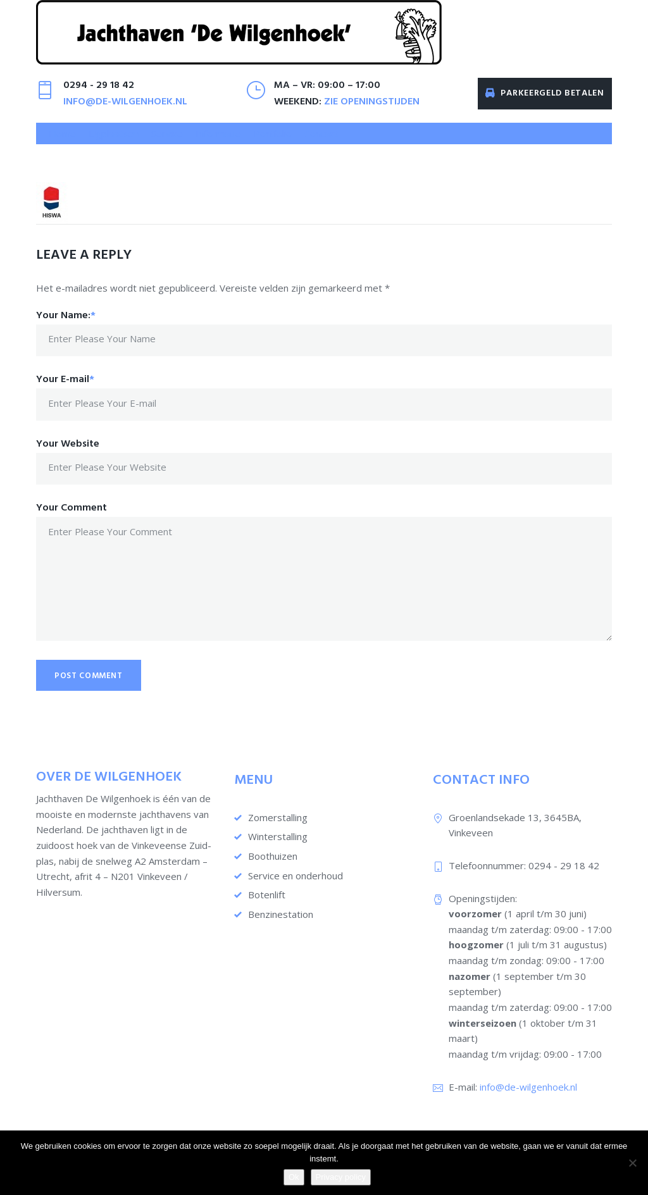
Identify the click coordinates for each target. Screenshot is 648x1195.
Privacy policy (341, 1177)
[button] (113, 144)
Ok (294, 1177)
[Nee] (632, 1162)
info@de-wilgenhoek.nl (125, 112)
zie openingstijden (372, 112)
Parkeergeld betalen (544, 103)
